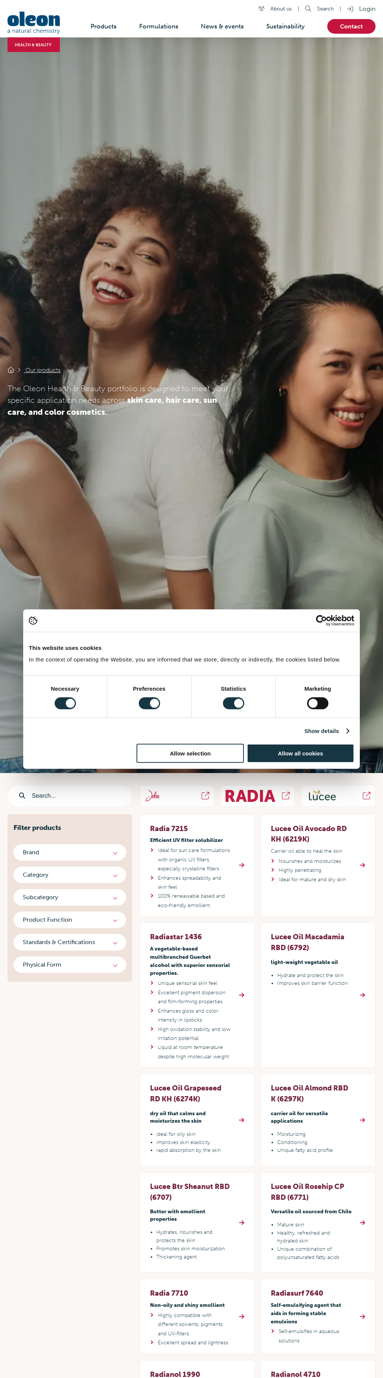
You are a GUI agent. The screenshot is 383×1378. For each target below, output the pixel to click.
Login (367, 8)
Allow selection (190, 753)
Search (325, 8)
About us (281, 8)
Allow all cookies (300, 753)
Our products (42, 370)
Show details (321, 730)
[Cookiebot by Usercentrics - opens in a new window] (321, 620)
